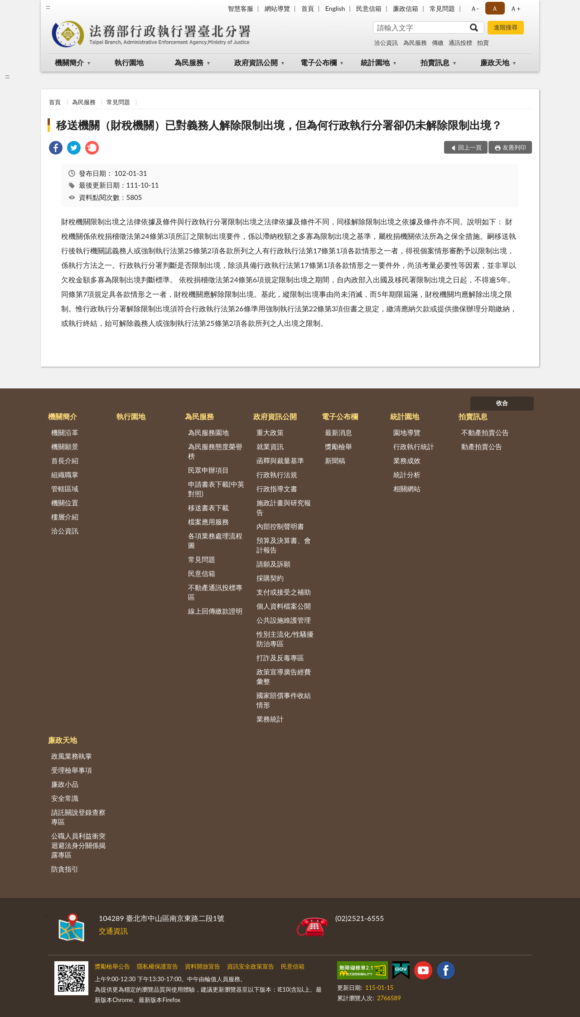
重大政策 (270, 432)
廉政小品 (64, 784)
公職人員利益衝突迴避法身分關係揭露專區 (78, 845)
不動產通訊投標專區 (215, 592)
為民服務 (415, 42)
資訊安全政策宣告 (250, 966)
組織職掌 (64, 474)
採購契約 (270, 578)
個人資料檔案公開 (283, 606)
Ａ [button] (495, 8)
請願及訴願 (273, 564)
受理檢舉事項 (71, 770)
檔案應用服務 (208, 522)
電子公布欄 (318, 62)
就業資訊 (270, 446)
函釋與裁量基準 (280, 460)
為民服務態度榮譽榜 (215, 451)
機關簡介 (69, 62)
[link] (56, 149)
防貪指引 (64, 869)
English (335, 8)
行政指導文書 (276, 488)
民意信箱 (369, 8)
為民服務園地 (208, 432)
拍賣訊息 (435, 62)
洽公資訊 (386, 42)
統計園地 (375, 62)
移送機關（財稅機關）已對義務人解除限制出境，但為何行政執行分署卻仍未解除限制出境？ (279, 124)
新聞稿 (335, 460)
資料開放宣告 (202, 966)
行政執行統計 (413, 446)
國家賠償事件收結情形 (283, 700)
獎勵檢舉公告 (112, 966)
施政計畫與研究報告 (283, 507)
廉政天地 (494, 62)
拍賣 (483, 42)
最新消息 (338, 432)
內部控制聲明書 (280, 526)
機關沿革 (64, 432)
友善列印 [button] (514, 147)
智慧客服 (240, 8)
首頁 (307, 8)
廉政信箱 (405, 8)
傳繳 (438, 42)
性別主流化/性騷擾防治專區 (285, 639)
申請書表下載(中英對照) (216, 489)
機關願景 (64, 446)
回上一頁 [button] (470, 147)
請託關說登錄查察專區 (78, 817)
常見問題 (442, 8)
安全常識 (64, 798)
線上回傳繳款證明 (215, 611)
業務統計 (270, 719)
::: (48, 6)
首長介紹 (64, 460)
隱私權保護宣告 (157, 966)
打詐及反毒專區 (280, 658)
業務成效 (406, 460)
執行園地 (129, 62)
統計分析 (406, 474)
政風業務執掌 (71, 756)
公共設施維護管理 (283, 620)
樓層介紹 (64, 517)
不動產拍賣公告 (485, 432)
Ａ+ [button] (515, 8)
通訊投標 (460, 42)
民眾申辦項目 (208, 470)
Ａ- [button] (474, 8)
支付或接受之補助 (283, 592)
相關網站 (406, 488)
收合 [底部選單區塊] (502, 403)
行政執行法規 (276, 474)
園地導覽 (406, 432)
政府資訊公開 (256, 62)
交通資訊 (113, 930)
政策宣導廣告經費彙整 (283, 676)
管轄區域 (64, 488)
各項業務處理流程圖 (215, 540)
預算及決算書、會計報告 (283, 545)
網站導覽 (277, 8)
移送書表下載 (208, 508)
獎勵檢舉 (338, 446)
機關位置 (64, 503)
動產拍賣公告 (481, 446)
